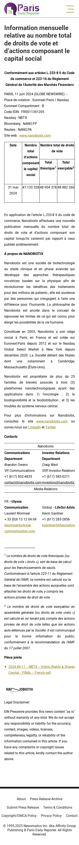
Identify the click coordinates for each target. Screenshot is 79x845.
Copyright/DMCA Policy (19, 816)
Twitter (50, 427)
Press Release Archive (46, 799)
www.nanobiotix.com (35, 135)
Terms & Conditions (57, 807)
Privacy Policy (51, 816)
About (21, 799)
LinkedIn (34, 427)
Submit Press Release (23, 807)
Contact (72, 816)
